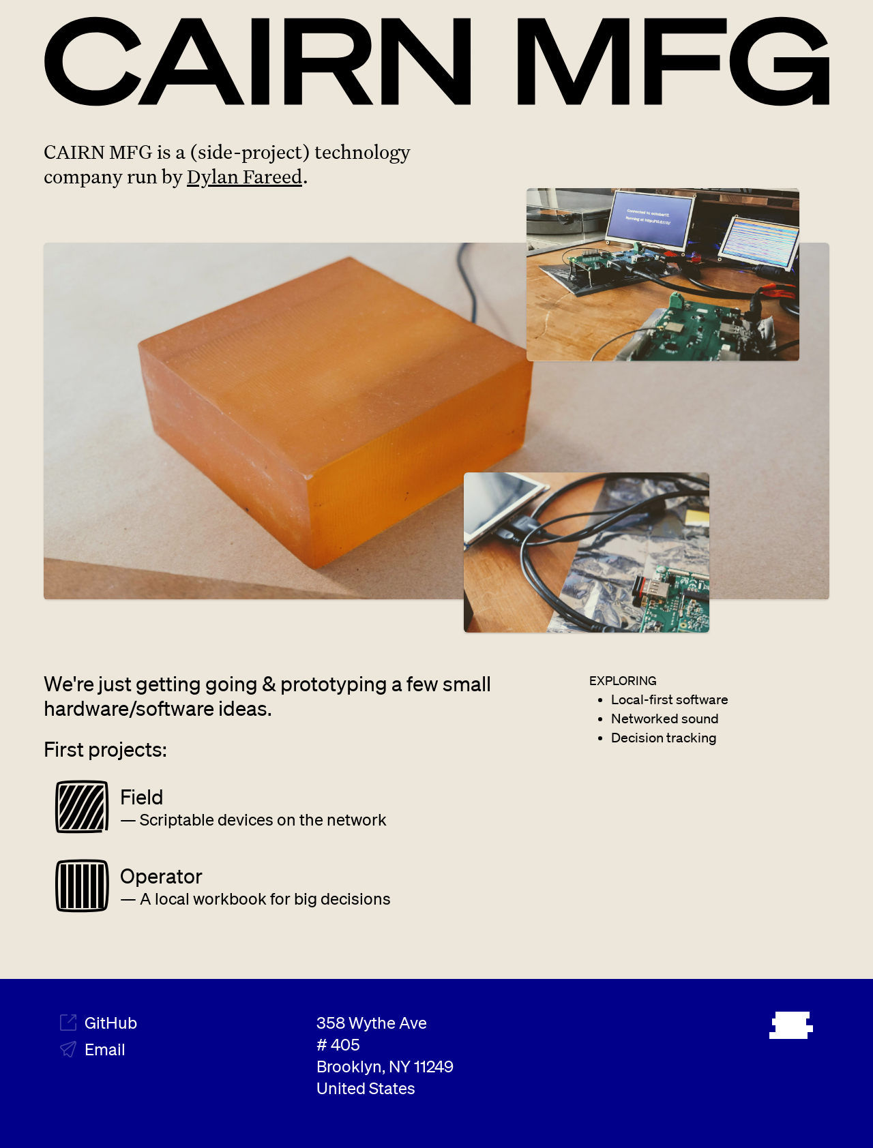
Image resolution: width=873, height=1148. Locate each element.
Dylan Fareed (244, 176)
